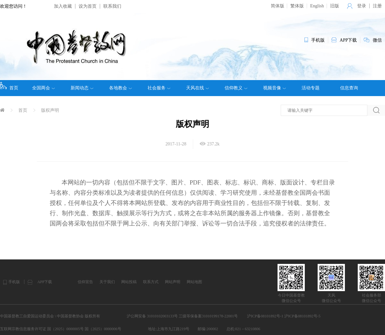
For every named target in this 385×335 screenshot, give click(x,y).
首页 (9, 85)
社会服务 (159, 88)
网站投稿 (129, 282)
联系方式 (150, 282)
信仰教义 (236, 88)
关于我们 (107, 282)
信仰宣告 (85, 282)
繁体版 (297, 6)
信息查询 (349, 88)
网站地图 (194, 282)
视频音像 (274, 88)
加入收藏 (63, 6)
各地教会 (120, 88)
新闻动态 (82, 88)
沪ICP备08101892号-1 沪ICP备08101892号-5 (283, 316)
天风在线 (197, 88)
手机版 (14, 282)
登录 (361, 6)
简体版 (277, 6)
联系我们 (112, 6)
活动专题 (311, 88)
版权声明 (50, 110)
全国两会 (43, 88)
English (317, 6)
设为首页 (88, 6)
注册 (377, 6)
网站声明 (172, 282)
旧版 (334, 6)
